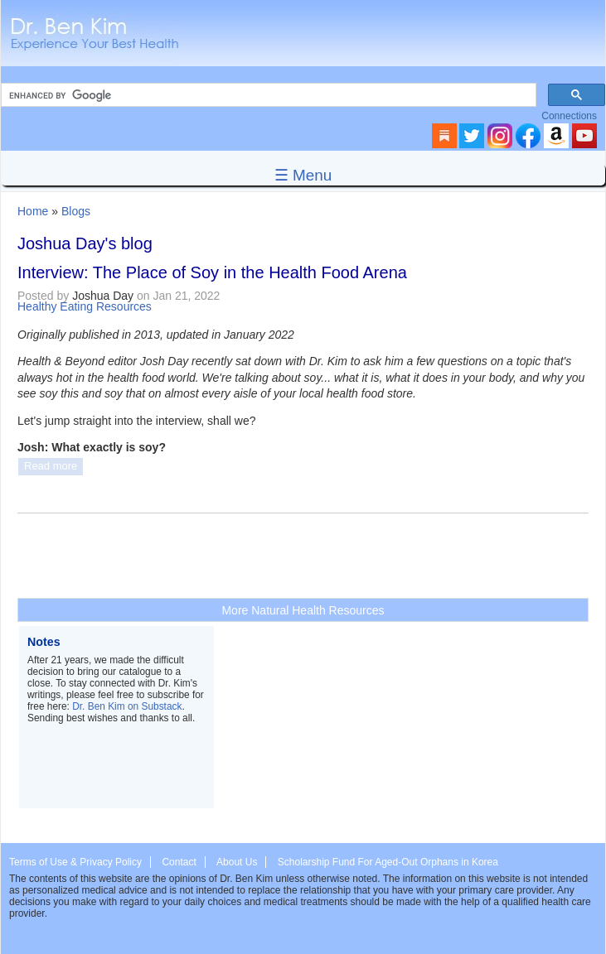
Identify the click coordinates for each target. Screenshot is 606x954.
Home (32, 211)
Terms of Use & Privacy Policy (75, 862)
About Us (236, 862)
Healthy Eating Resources (84, 306)
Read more (50, 466)
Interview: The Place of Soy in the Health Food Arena (212, 272)
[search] (267, 95)
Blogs (75, 211)
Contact (179, 862)
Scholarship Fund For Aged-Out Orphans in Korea (388, 862)
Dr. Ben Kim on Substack (127, 706)
